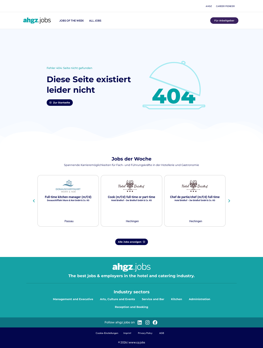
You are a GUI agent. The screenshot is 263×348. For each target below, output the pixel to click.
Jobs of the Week (71, 20)
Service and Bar (153, 299)
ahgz (209, 6)
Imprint (127, 333)
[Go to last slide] (34, 201)
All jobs (95, 20)
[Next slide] (229, 201)
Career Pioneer (225, 6)
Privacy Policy (145, 333)
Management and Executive (73, 299)
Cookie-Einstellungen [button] (107, 333)
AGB (161, 333)
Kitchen (176, 299)
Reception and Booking (131, 307)
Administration (199, 299)
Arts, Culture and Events (117, 299)
